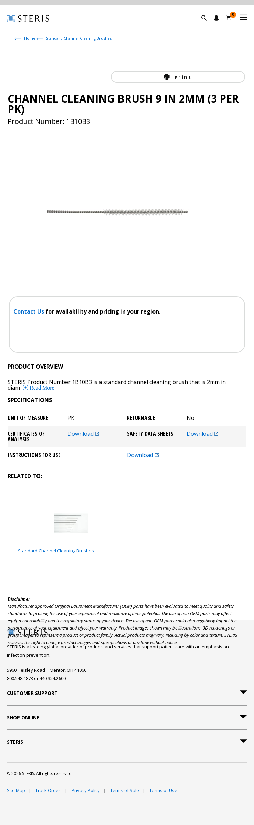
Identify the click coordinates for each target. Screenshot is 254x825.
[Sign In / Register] (216, 18)
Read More (41, 387)
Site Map (16, 790)
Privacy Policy (86, 790)
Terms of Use (163, 790)
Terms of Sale (124, 790)
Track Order (48, 790)
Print (182, 77)
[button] (207, 26)
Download (83, 434)
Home (29, 38)
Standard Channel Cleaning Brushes (79, 38)
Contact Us (29, 311)
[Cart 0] (229, 17)
